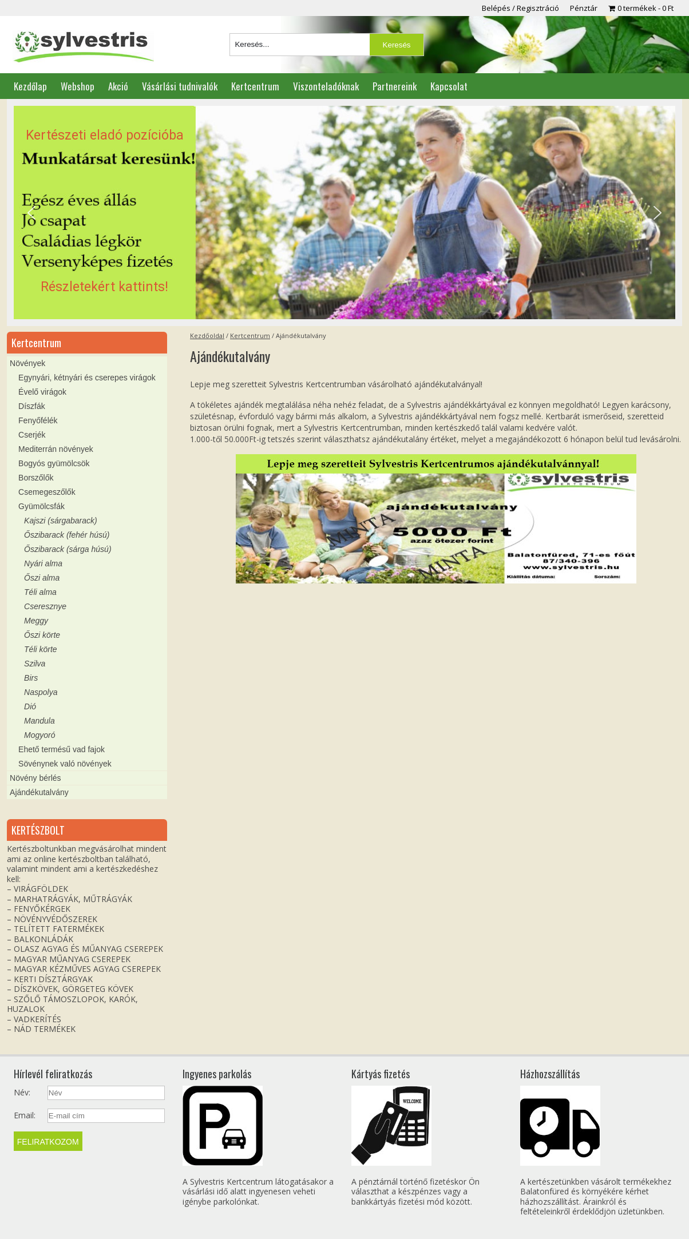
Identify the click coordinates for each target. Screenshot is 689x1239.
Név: (22, 1092)
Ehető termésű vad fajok (61, 749)
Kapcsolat (449, 86)
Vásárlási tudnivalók (179, 86)
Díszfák (31, 406)
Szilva (34, 663)
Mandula (39, 720)
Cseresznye (45, 606)
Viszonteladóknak (326, 86)
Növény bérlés (35, 778)
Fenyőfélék (37, 420)
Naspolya (40, 692)
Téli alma (40, 592)
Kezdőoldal (207, 335)
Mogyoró (39, 735)
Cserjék (31, 434)
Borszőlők (35, 477)
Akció (118, 86)
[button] (344, 213)
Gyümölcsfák (41, 506)
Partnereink (395, 86)
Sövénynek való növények (65, 763)
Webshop (77, 86)
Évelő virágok (42, 391)
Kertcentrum (255, 86)
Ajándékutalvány (39, 792)
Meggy (36, 620)
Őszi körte (42, 635)
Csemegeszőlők (47, 492)
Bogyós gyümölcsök (54, 463)
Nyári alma (43, 563)
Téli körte (40, 649)
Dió (30, 706)
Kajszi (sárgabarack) (60, 520)
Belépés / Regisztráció (520, 8)
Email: (24, 1115)
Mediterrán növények (55, 449)
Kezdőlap (30, 86)
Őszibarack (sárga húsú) (68, 549)
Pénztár (583, 8)
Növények (27, 363)
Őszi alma (42, 577)
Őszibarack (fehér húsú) (66, 534)
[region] (344, 213)
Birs (31, 677)
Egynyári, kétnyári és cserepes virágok (87, 377)
